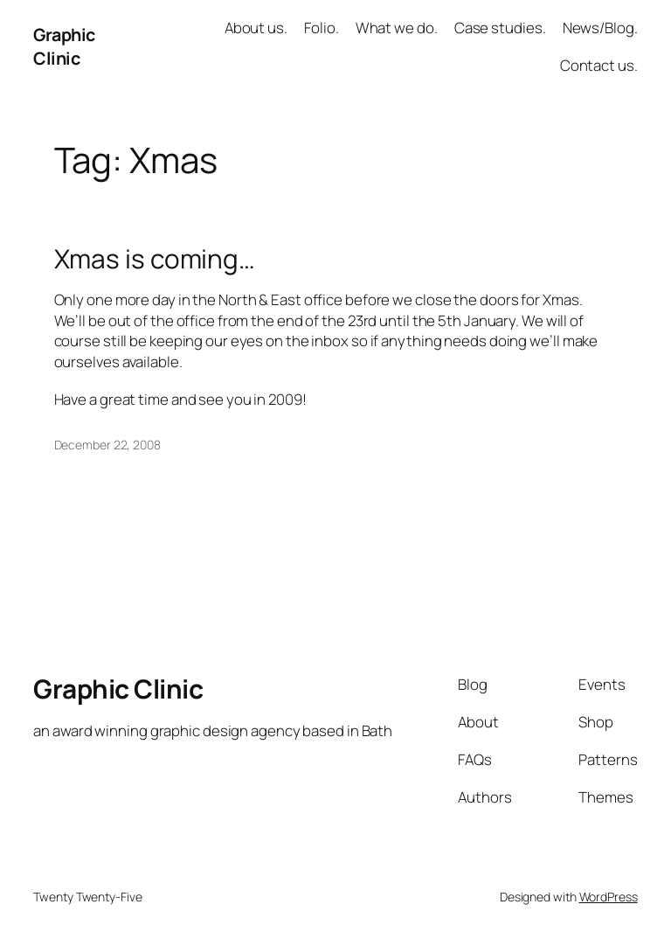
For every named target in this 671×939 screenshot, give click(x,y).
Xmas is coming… (155, 258)
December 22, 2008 (107, 444)
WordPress (608, 896)
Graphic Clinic (64, 47)
